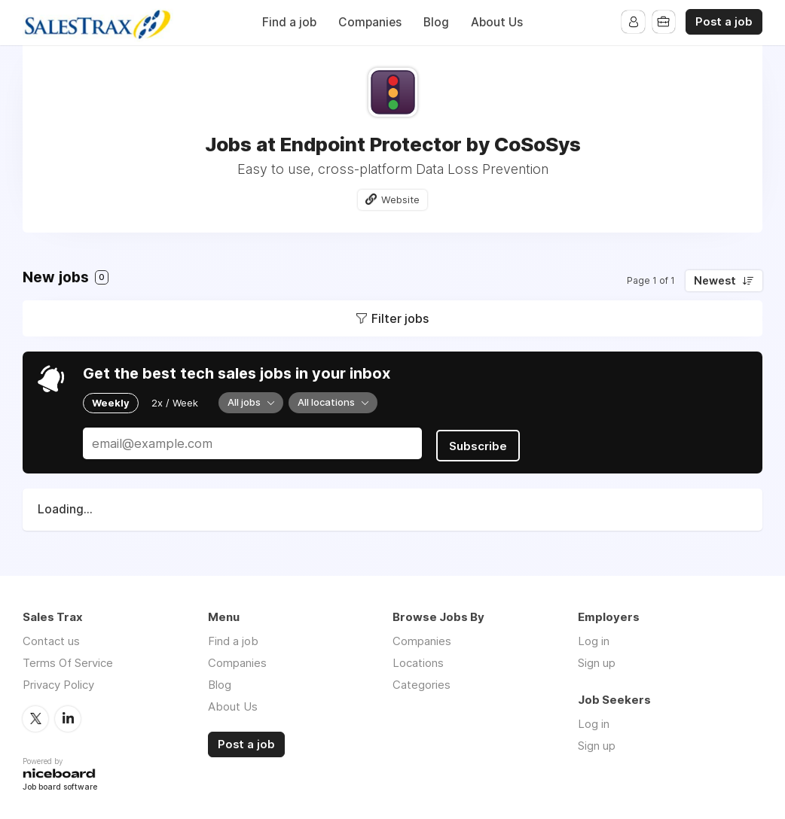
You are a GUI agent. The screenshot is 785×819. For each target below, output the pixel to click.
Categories (421, 682)
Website (400, 199)
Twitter (35, 716)
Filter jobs (400, 318)
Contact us (51, 639)
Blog (436, 22)
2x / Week (174, 403)
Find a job (289, 22)
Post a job (724, 22)
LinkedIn (68, 716)
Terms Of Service (68, 660)
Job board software (60, 785)
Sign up (596, 660)
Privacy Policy (58, 682)
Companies (370, 22)
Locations (418, 660)
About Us (497, 22)
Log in (593, 639)
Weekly (111, 403)
